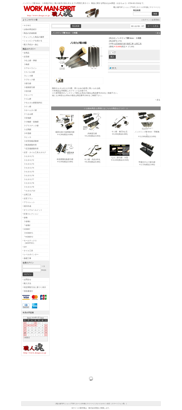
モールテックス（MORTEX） (30, 242)
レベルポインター (31, 254)
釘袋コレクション (31, 214)
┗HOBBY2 (28, 237)
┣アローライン (30, 68)
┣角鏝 (26, 64)
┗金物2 (27, 225)
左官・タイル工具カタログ (35, 152)
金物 (25, 217)
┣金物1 (27, 221)
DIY (25, 247)
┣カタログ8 (29, 183)
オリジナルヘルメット (33, 210)
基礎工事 (130, 44)
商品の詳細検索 (30, 33)
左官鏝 (26, 57)
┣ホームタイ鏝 (30, 110)
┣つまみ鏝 (28, 114)
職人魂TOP (118, 7)
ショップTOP (129, 7)
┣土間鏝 (27, 129)
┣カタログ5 (29, 172)
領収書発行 (28, 291)
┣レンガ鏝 (28, 76)
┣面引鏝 (27, 83)
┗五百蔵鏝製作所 (31, 148)
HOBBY (27, 229)
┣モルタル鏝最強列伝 (33, 103)
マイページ (154, 7)
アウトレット (29, 202)
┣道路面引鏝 (29, 87)
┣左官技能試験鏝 (31, 141)
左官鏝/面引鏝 (120, 44)
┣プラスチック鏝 (31, 126)
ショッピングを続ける (33, 41)
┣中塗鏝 (27, 133)
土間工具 (138, 44)
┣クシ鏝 (27, 106)
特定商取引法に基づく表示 (35, 287)
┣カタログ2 (29, 160)
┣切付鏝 (27, 91)
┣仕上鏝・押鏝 (30, 60)
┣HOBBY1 (28, 233)
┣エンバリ (28, 95)
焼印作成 (27, 206)
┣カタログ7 (29, 179)
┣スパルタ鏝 (29, 72)
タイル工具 (28, 251)
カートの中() (142, 7)
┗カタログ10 (29, 191)
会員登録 (155, 20)
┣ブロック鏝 (29, 80)
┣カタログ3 (29, 164)
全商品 (26, 53)
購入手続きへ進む (31, 44)
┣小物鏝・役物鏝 (31, 122)
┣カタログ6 (29, 175)
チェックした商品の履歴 (34, 37)
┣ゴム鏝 (27, 99)
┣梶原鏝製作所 (30, 145)
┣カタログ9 (29, 187)
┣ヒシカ (27, 137)
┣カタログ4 (29, 168)
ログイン (146, 20)
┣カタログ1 (29, 156)
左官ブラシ (28, 198)
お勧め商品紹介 (30, 29)
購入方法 (27, 283)
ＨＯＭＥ (27, 25)
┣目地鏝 (27, 118)
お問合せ (27, 279)
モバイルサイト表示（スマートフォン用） (111, 403)
